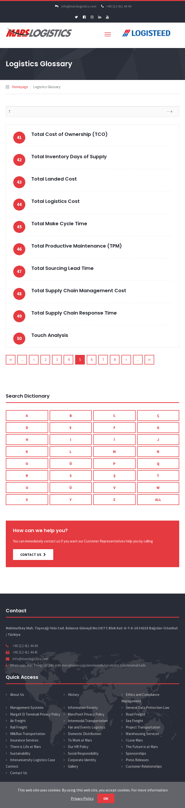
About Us (17, 694)
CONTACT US (33, 554)
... (22, 359)
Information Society (83, 707)
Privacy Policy (82, 798)
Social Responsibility (83, 753)
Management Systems (27, 707)
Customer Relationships (144, 766)
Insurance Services (24, 740)
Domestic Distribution (84, 733)
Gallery (73, 766)
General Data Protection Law (147, 707)
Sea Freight (134, 720)
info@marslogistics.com (75, 6)
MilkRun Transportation (27, 733)
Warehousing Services (142, 733)
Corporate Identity (82, 760)
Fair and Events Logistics (86, 727)
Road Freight (135, 714)
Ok (105, 798)
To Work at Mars (80, 740)
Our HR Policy (78, 746)
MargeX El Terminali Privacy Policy (35, 714)
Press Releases (137, 760)
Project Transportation (143, 727)
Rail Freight (18, 727)
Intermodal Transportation (88, 720)
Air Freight (18, 720)
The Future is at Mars (142, 746)
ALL (158, 499)
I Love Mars (134, 740)
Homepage (20, 87)
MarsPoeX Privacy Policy (86, 714)
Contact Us (18, 773)
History (73, 694)
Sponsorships (136, 753)
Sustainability (20, 753)
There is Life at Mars (25, 746)
